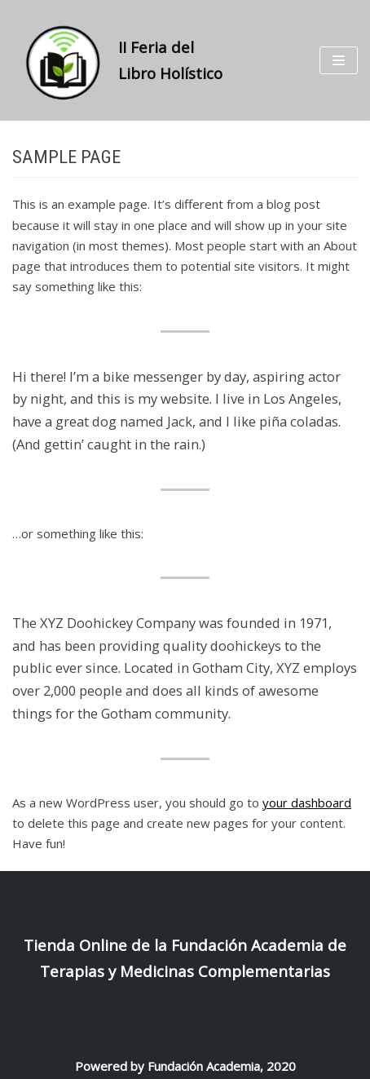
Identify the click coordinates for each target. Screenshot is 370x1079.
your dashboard (306, 802)
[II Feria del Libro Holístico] (123, 60)
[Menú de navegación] (338, 60)
